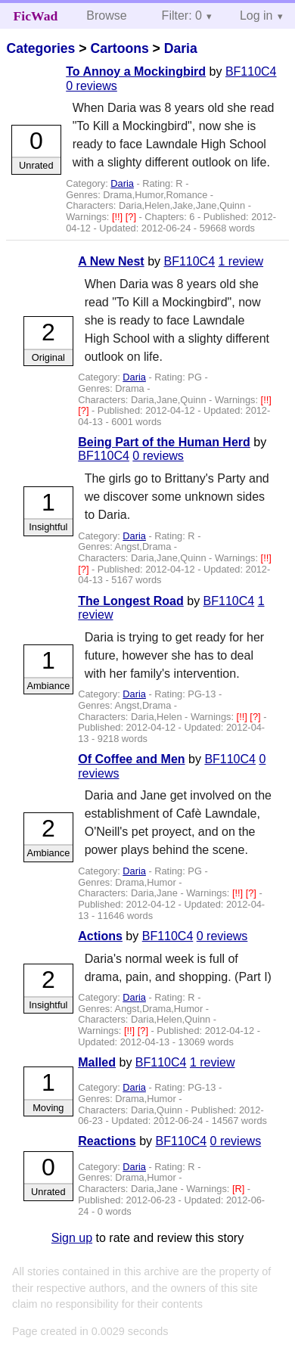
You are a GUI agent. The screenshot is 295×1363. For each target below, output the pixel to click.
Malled (97, 1062)
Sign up (71, 1237)
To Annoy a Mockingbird (136, 71)
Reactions (106, 1141)
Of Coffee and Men (131, 759)
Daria (180, 48)
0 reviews (91, 85)
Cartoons (119, 48)
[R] (239, 1188)
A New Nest (111, 261)
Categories (40, 48)
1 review (241, 261)
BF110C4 (251, 71)
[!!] (119, 216)
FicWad (36, 15)
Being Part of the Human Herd (164, 442)
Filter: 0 (182, 15)
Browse (106, 15)
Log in (256, 15)
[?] (132, 216)
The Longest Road (131, 601)
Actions (100, 936)
